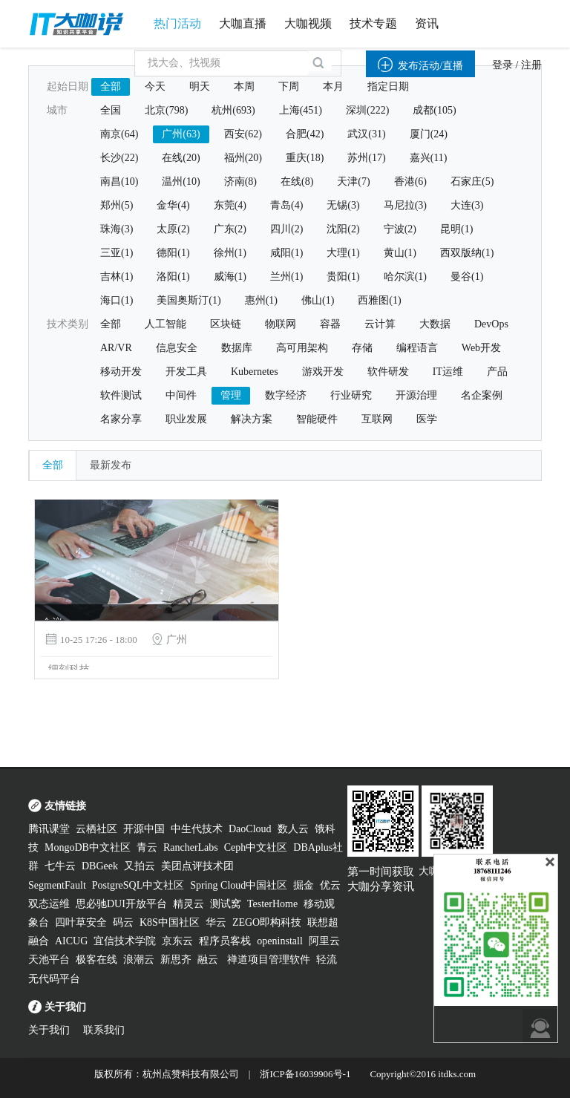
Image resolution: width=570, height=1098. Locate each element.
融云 (209, 959)
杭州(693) (233, 110)
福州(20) (243, 157)
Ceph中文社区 (256, 847)
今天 (155, 86)
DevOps (491, 324)
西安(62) (243, 134)
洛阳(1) (173, 276)
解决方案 (251, 419)
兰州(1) (286, 276)
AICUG (71, 941)
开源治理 (416, 395)
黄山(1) (400, 252)
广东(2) (230, 229)
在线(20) (181, 157)
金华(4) (173, 205)
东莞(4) (230, 205)
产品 (497, 371)
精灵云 (188, 903)
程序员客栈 (225, 941)
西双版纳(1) (467, 252)
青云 (147, 847)
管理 (230, 395)
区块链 (225, 324)
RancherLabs (190, 847)
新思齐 (175, 959)
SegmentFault (57, 885)
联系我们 (104, 1030)
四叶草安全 (81, 922)
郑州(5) (116, 205)
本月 (333, 86)
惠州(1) (261, 300)
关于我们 (49, 1030)
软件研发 (388, 371)
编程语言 (417, 347)
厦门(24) (429, 134)
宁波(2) (400, 229)
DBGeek (100, 866)
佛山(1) (317, 300)
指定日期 (388, 86)
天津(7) (353, 181)
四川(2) (286, 229)
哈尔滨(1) (405, 276)
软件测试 (121, 395)
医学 (426, 419)
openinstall (279, 941)
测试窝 (225, 903)
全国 (110, 110)
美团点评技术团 (197, 866)
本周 (244, 86)
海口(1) (116, 300)
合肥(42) (305, 134)
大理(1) (343, 252)
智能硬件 (317, 419)
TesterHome (272, 903)
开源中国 (144, 828)
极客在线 (96, 959)
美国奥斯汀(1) (188, 300)
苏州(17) (366, 157)
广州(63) (181, 134)
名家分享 (121, 419)
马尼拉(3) (405, 205)
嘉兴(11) (429, 157)
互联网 (377, 419)
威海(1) (230, 276)
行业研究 (351, 395)
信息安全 (176, 347)
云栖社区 (96, 828)
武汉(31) (366, 134)
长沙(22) (119, 157)
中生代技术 (197, 828)
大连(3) (467, 205)
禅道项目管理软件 (268, 959)
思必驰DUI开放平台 (121, 903)
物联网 (280, 324)
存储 (362, 347)
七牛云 (60, 866)
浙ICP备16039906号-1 (305, 1073)
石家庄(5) (472, 181)
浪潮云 (138, 959)
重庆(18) (305, 157)
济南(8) (240, 181)
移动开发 (121, 371)
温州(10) (181, 181)
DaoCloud (250, 828)
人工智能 (165, 324)
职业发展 (186, 419)
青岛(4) (286, 205)
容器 (330, 324)
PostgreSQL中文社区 (138, 885)
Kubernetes (254, 371)
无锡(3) (343, 205)
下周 (288, 86)
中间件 (181, 395)
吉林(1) (116, 276)
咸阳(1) (286, 252)
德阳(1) (173, 252)
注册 (531, 65)
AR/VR (116, 347)
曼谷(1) (467, 276)
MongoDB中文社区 (88, 847)
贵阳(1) (343, 276)
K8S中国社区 (170, 922)
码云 (123, 922)
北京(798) (166, 110)
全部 (110, 86)
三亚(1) (116, 252)
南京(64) (119, 134)
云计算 (380, 324)
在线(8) (297, 181)
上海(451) (300, 110)
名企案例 (481, 395)
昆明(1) (456, 229)
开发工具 (186, 371)
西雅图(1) (379, 300)
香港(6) (410, 181)
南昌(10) (119, 181)
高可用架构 (302, 347)
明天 (199, 86)
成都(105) (434, 110)
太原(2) (173, 229)
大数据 (435, 324)
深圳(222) (367, 110)
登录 (502, 65)
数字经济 (286, 395)
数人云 (293, 828)
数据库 (236, 347)
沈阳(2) (343, 229)
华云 (216, 922)
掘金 (303, 885)
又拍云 (139, 866)
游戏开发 (323, 371)
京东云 (177, 941)
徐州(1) (230, 252)
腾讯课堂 (49, 828)
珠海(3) (116, 229)
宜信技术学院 (125, 941)
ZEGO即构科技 (266, 922)
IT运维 (448, 371)
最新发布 (110, 465)
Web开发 (481, 347)
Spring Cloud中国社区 (238, 885)
